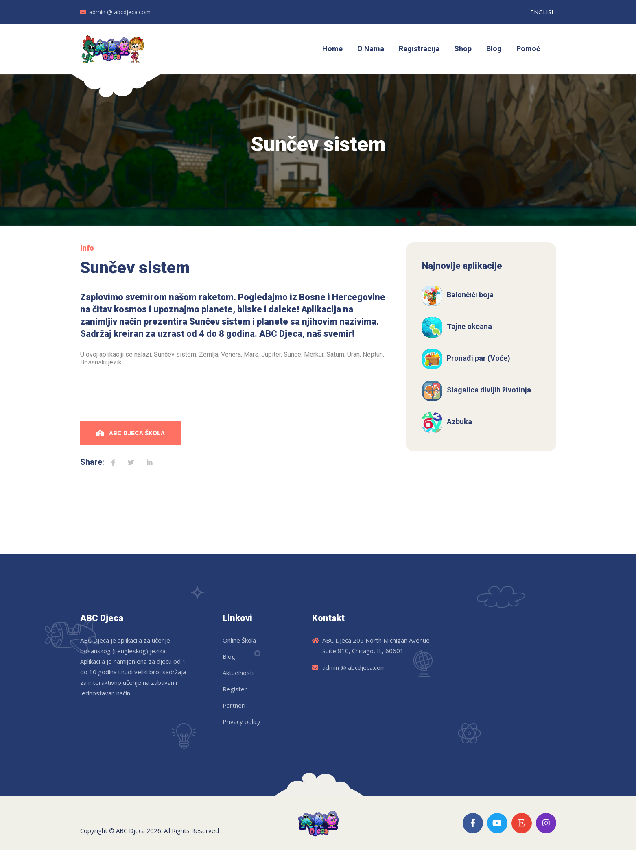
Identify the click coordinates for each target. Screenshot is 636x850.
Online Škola (239, 640)
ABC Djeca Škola (130, 433)
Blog (494, 48)
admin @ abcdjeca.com (120, 12)
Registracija (419, 48)
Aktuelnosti (238, 673)
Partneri (234, 705)
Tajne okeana (469, 326)
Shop (463, 48)
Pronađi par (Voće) (478, 358)
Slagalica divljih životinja (489, 390)
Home (332, 48)
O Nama (370, 48)
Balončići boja (470, 294)
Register (235, 689)
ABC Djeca (130, 830)
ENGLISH (543, 12)
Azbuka (459, 421)
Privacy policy (241, 721)
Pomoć (528, 48)
